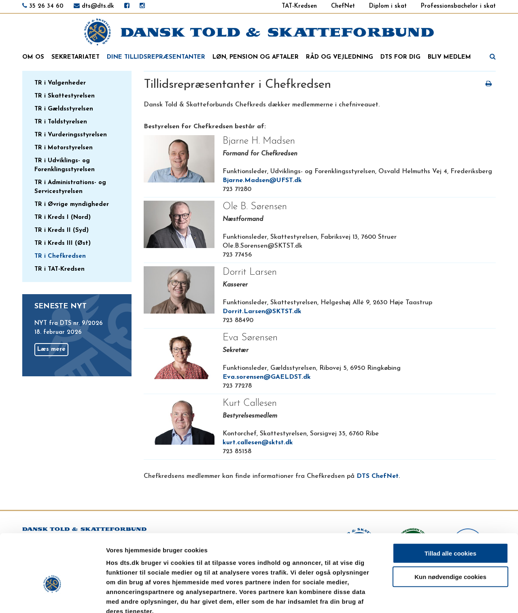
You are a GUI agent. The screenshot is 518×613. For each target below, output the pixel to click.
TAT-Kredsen (299, 6)
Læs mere (51, 349)
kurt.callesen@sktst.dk (258, 442)
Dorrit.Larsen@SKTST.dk (262, 311)
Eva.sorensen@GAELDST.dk (267, 377)
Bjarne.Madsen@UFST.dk (262, 180)
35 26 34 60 (46, 6)
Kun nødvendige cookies (450, 530)
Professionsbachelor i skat (458, 6)
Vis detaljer (420, 597)
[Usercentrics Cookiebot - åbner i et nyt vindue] (52, 597)
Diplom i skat (388, 6)
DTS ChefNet (378, 476)
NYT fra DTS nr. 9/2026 (68, 323)
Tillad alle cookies (450, 506)
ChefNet (343, 6)
